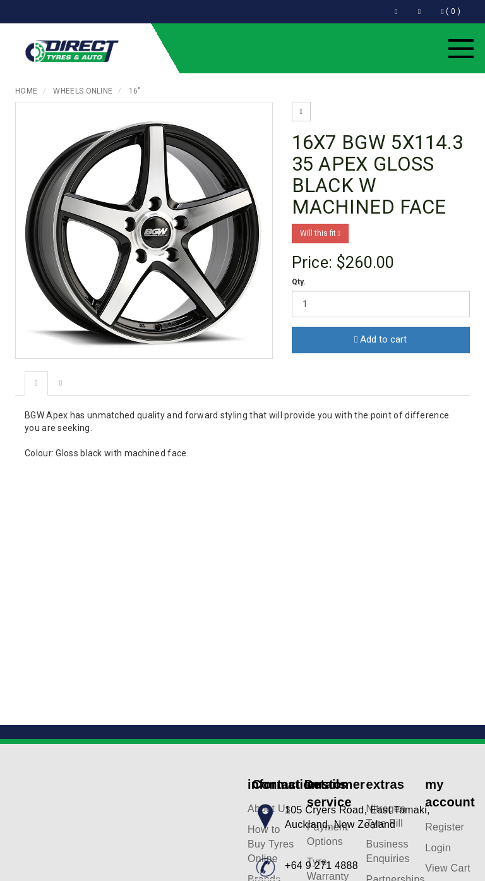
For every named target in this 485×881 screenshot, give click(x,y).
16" (135, 91)
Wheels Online (82, 91)
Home (26, 91)
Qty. (299, 281)
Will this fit (320, 233)
